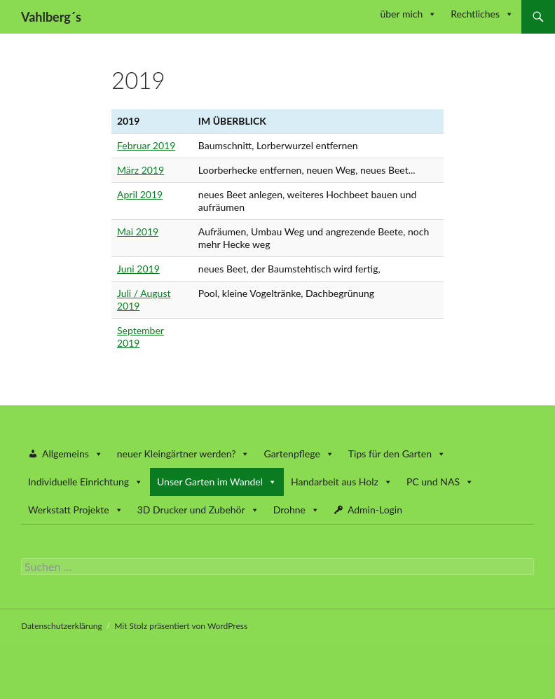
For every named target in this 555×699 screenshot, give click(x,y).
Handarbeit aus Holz (341, 481)
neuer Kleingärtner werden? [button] (183, 453)
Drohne (296, 509)
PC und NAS (440, 481)
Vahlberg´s (51, 17)
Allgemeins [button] (72, 453)
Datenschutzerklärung (61, 626)
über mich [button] (408, 14)
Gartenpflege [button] (298, 453)
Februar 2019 (146, 145)
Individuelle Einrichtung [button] (85, 481)
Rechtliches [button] (482, 14)
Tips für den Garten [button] (397, 453)
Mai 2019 (137, 231)
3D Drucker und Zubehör (198, 509)
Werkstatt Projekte (75, 509)
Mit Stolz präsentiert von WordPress (180, 626)
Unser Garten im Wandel (217, 481)
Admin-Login (375, 509)
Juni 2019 (138, 269)
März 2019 (140, 170)
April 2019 (140, 194)
